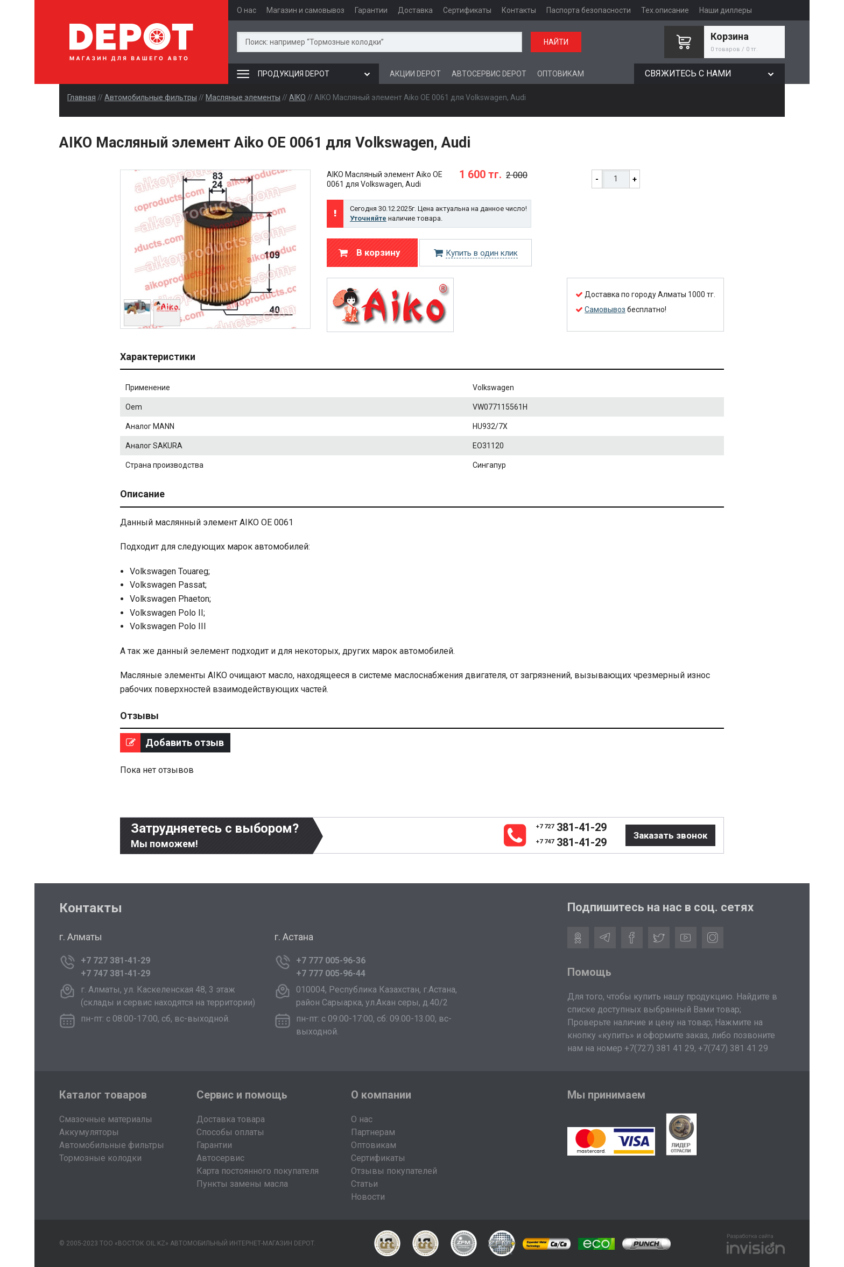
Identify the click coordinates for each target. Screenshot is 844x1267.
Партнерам (373, 1132)
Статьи (364, 1184)
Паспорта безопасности (588, 10)
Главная (81, 97)
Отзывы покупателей (394, 1171)
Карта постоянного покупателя (257, 1171)
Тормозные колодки (100, 1158)
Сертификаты (467, 10)
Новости (368, 1197)
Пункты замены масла (242, 1184)
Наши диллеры (725, 10)
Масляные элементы (243, 97)
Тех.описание (665, 10)
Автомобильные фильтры (150, 97)
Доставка (415, 10)
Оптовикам (373, 1145)
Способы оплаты (230, 1132)
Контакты (519, 10)
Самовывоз (605, 309)
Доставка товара (230, 1119)
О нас (246, 10)
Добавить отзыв (172, 742)
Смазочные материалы (105, 1119)
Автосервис (220, 1158)
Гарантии (371, 10)
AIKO (297, 97)
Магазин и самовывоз (305, 10)
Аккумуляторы (89, 1132)
